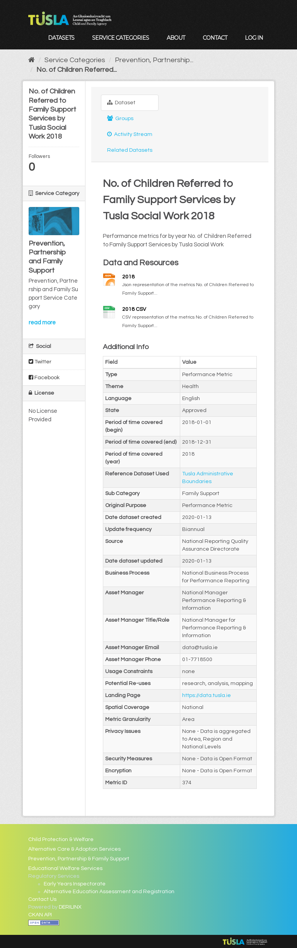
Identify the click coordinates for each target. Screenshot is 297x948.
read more (42, 323)
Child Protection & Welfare (61, 839)
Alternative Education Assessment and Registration (109, 891)
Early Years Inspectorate (75, 884)
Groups (120, 118)
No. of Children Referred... (76, 69)
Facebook (44, 377)
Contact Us (42, 899)
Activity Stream (129, 134)
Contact (215, 37)
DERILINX (70, 907)
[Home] (31, 60)
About (176, 37)
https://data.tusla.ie (206, 695)
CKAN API (40, 914)
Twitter (40, 362)
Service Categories (120, 37)
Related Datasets (129, 150)
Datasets (61, 37)
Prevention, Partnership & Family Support (78, 859)
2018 (128, 277)
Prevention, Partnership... (154, 60)
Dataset (121, 102)
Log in (254, 37)
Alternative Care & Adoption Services (74, 849)
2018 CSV (134, 309)
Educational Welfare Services (65, 868)
